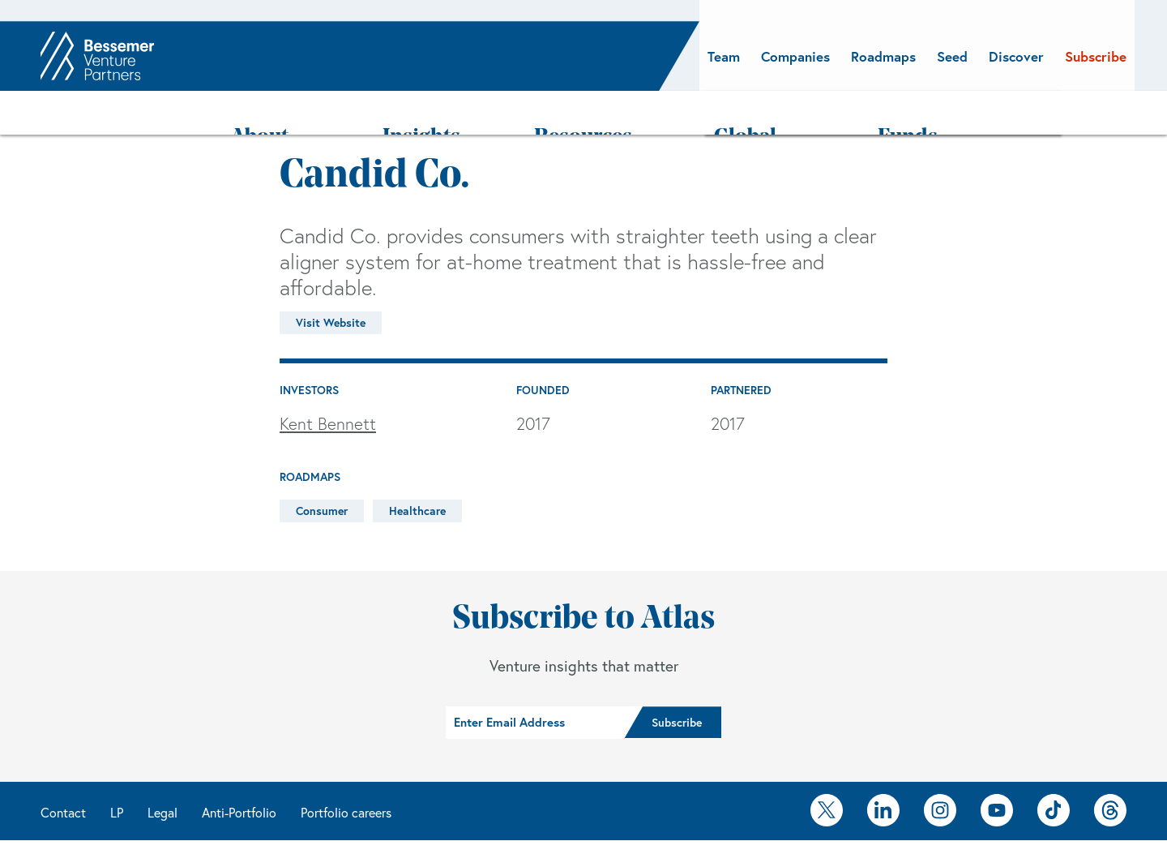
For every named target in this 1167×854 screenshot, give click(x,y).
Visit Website (330, 280)
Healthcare (417, 468)
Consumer (322, 468)
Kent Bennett (328, 381)
